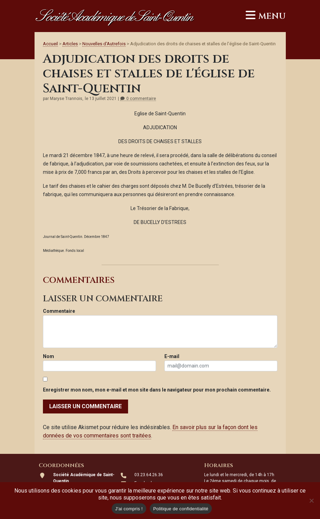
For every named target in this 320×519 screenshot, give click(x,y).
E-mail (171, 356)
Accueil (50, 43)
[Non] (311, 500)
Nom (48, 356)
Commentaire (59, 311)
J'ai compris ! (129, 508)
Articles (70, 43)
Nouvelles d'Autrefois (104, 43)
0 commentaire (138, 98)
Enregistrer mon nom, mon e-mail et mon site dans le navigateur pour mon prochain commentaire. (157, 390)
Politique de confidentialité (180, 508)
